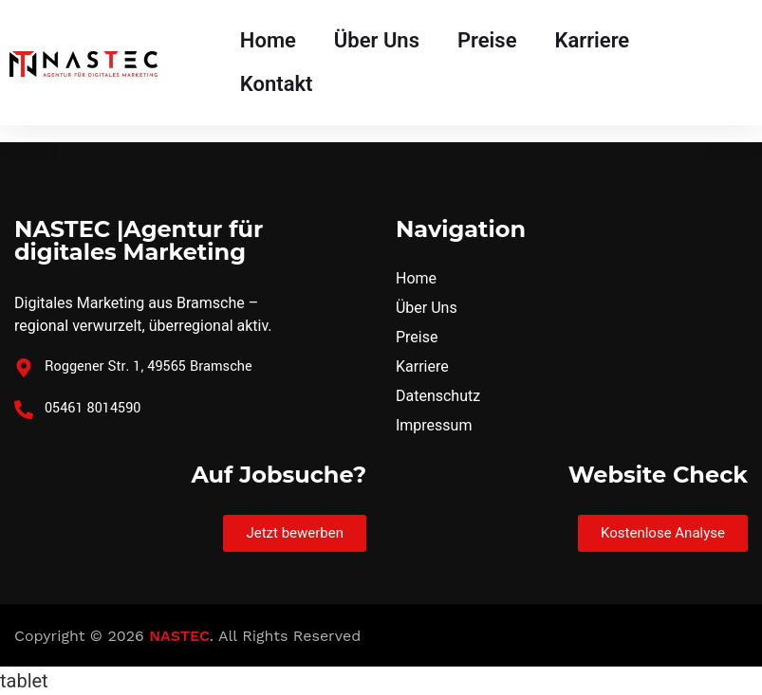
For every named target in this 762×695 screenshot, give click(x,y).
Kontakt (276, 84)
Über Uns (376, 40)
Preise (487, 40)
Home (268, 40)
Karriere (591, 40)
